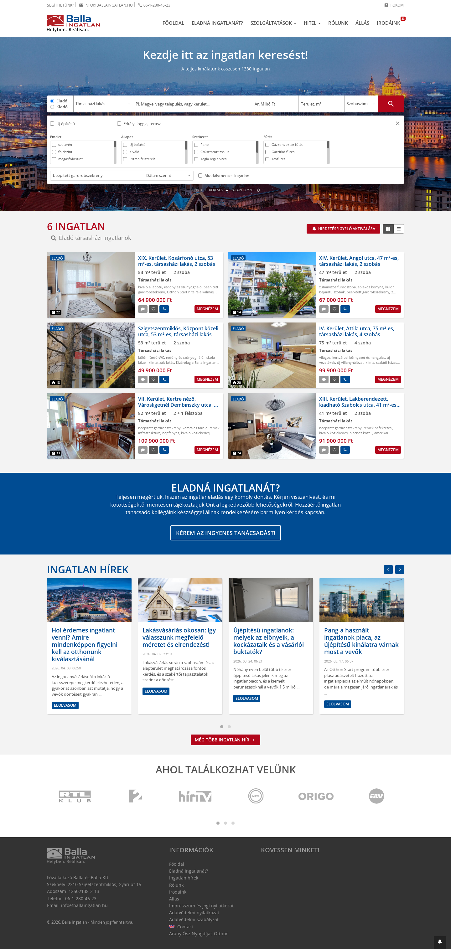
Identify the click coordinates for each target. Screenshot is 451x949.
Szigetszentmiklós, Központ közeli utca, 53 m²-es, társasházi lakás (178, 331)
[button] (398, 124)
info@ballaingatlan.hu (106, 5)
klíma (369, 362)
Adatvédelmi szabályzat (194, 919)
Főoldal (173, 23)
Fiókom (394, 5)
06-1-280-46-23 (154, 5)
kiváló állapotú (150, 287)
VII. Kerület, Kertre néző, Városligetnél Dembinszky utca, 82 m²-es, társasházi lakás (179, 404)
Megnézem (207, 309)
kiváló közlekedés (195, 433)
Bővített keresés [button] (211, 190)
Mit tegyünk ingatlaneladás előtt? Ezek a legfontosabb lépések (84, 638)
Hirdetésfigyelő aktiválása (346, 228)
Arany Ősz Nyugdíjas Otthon (199, 933)
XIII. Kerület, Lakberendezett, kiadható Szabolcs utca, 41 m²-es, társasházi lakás (358, 404)
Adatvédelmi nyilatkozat (194, 912)
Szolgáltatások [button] (273, 23)
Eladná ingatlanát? (217, 23)
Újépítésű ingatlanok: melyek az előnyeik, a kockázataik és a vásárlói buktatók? (354, 641)
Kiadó (62, 107)
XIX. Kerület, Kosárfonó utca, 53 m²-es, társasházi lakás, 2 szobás (176, 261)
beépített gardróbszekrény (368, 292)
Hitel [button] (312, 23)
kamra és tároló (195, 428)
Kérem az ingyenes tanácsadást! (225, 533)
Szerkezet (200, 136)
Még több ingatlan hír (225, 740)
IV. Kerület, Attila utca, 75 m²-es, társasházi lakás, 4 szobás (356, 331)
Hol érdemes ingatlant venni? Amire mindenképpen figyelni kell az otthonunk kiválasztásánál (171, 645)
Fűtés (267, 136)
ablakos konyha (370, 287)
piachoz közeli (361, 433)
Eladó (61, 101)
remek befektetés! (378, 428)
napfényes (170, 433)
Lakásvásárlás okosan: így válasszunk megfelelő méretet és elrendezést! (265, 638)
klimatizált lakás (161, 362)
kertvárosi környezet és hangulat (358, 357)
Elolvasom (60, 691)
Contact (181, 927)
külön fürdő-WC (151, 357)
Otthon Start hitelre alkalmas (190, 292)
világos (324, 357)
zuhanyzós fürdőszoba (337, 287)
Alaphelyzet (246, 190)
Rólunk (338, 23)
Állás (362, 23)
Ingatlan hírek (87, 569)
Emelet (55, 136)
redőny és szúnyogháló (183, 287)
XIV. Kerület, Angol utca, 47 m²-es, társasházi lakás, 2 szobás (359, 261)
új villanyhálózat (350, 362)
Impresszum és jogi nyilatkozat (201, 906)
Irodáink (390, 21)
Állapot (127, 136)
